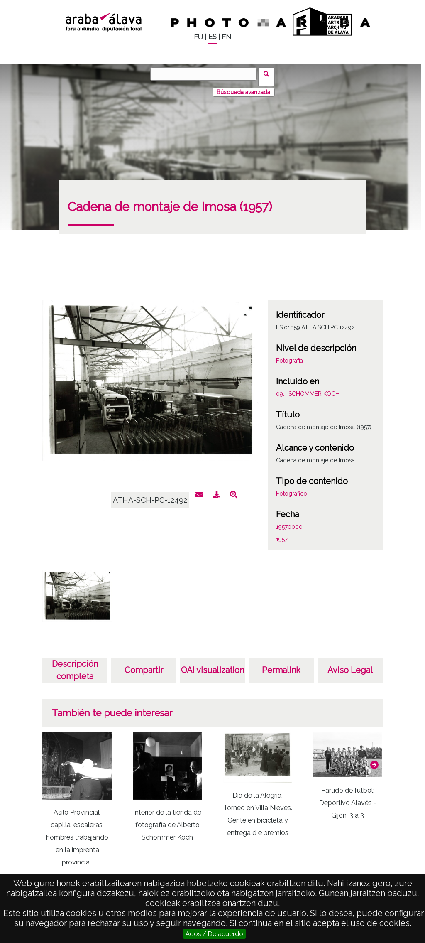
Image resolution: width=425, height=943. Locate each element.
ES (212, 37)
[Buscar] (206, 74)
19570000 (289, 521)
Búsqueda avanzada (243, 86)
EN (226, 37)
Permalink (281, 665)
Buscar (269, 73)
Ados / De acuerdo (214, 934)
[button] (374, 759)
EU (198, 37)
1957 (282, 533)
